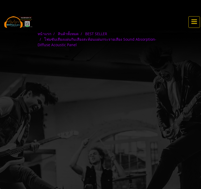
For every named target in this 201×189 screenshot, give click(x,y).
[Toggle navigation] (194, 22)
